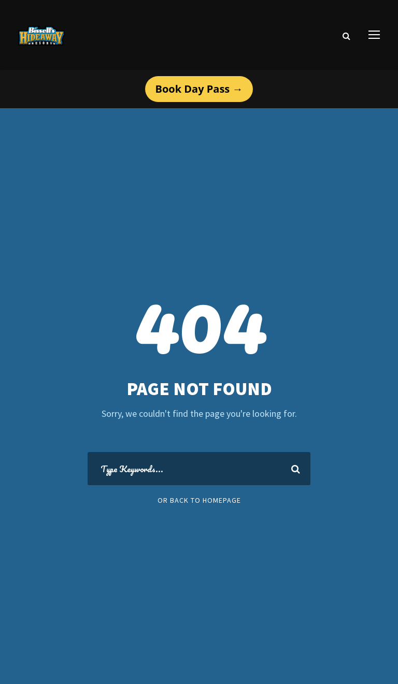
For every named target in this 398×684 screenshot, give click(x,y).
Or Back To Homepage (199, 500)
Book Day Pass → (199, 89)
